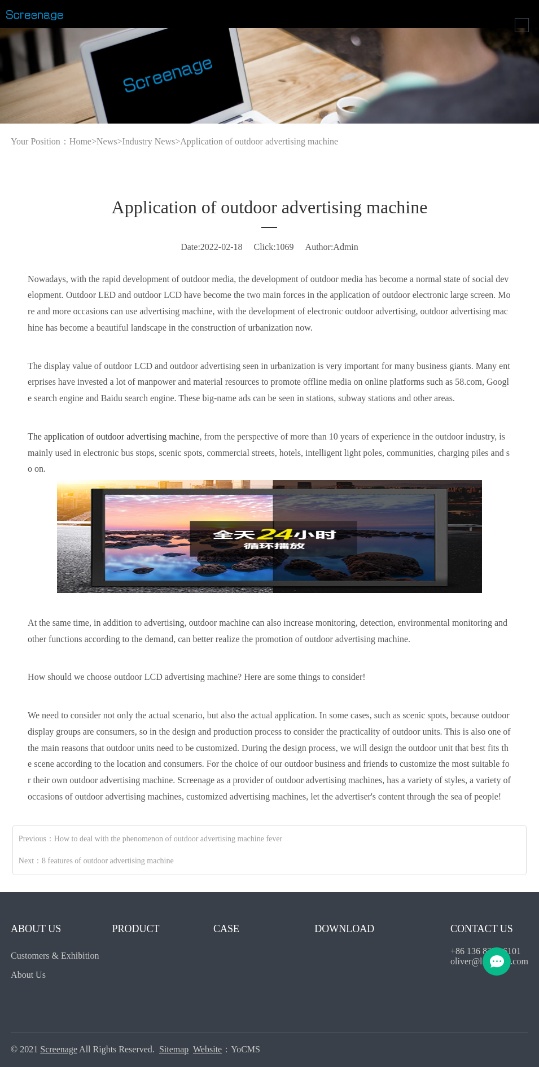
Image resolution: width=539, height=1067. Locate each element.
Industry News (148, 141)
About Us (28, 975)
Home (80, 141)
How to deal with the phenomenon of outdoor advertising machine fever (168, 839)
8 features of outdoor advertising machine (108, 861)
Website (207, 1049)
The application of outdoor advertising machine (113, 436)
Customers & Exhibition (55, 955)
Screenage (58, 1049)
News (107, 141)
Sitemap (174, 1049)
